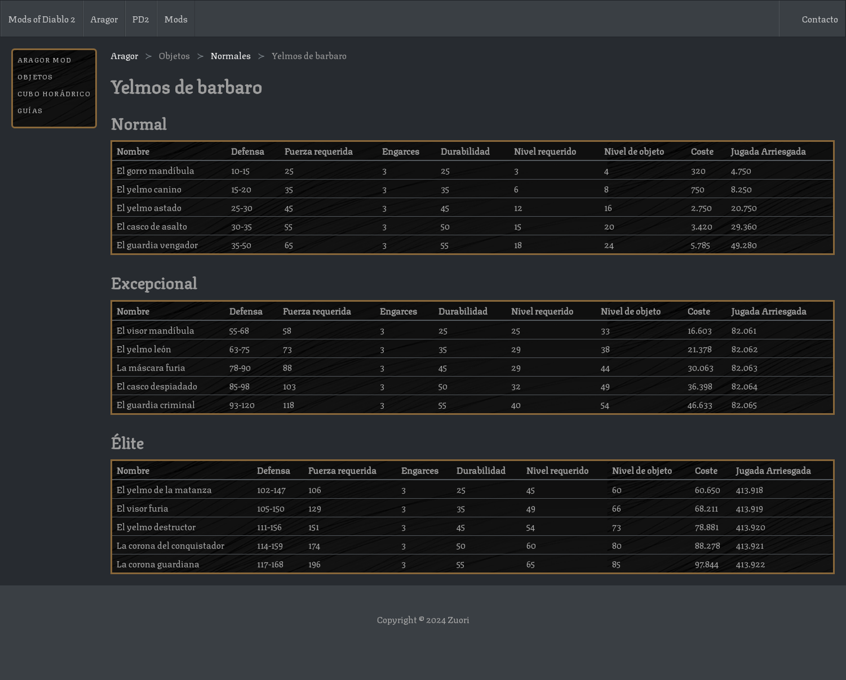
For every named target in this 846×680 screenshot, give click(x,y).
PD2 (140, 18)
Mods (176, 18)
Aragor (104, 18)
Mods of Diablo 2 (42, 18)
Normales (231, 55)
